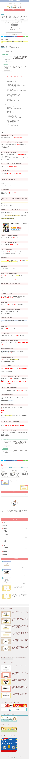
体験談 (15, 533)
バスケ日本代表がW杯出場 (11, 121)
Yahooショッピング (16, 229)
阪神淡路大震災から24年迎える (12, 88)
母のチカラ (15, 534)
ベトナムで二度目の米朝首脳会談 (12, 125)
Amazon (14, 227)
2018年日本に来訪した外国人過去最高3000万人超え (16, 85)
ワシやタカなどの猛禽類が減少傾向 (13, 95)
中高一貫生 (15, 536)
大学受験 (15, 547)
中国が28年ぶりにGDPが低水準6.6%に (13, 94)
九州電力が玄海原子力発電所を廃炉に (13, 113)
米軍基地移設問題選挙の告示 (12, 115)
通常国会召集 (9, 99)
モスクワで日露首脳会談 (11, 96)
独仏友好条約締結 (10, 98)
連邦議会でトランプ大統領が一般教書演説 (14, 108)
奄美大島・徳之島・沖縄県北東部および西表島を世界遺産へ (17, 91)
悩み (15, 541)
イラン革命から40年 (10, 112)
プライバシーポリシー (12, 756)
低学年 (15, 531)
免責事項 (18, 756)
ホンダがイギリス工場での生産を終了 (13, 120)
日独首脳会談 (9, 107)
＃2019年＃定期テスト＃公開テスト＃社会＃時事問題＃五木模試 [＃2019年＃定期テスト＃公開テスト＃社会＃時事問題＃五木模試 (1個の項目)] (17, 657)
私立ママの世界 (15, 543)
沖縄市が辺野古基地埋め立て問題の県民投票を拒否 (15, 82)
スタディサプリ (15, 522)
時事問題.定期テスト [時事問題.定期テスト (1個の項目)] (4, 657)
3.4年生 (15, 530)
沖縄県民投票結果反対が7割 (11, 122)
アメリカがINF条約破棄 (11, 106)
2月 (5, 104)
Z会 (15, 539)
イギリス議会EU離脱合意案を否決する (13, 86)
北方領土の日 (9, 111)
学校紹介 (15, 549)
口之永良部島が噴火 (10, 89)
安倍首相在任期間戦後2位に (11, 116)
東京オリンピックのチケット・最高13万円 (14, 101)
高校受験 (15, 554)
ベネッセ (15, 540)
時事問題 (15, 551)
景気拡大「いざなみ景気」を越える (13, 100)
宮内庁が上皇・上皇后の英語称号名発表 (13, 124)
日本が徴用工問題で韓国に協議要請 (13, 84)
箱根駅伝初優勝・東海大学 (11, 81)
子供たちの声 (15, 545)
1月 (5, 80)
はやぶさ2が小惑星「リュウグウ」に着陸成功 (14, 117)
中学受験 (15, 528)
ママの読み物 (15, 525)
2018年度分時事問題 (5, 47)
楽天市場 (20, 227)
